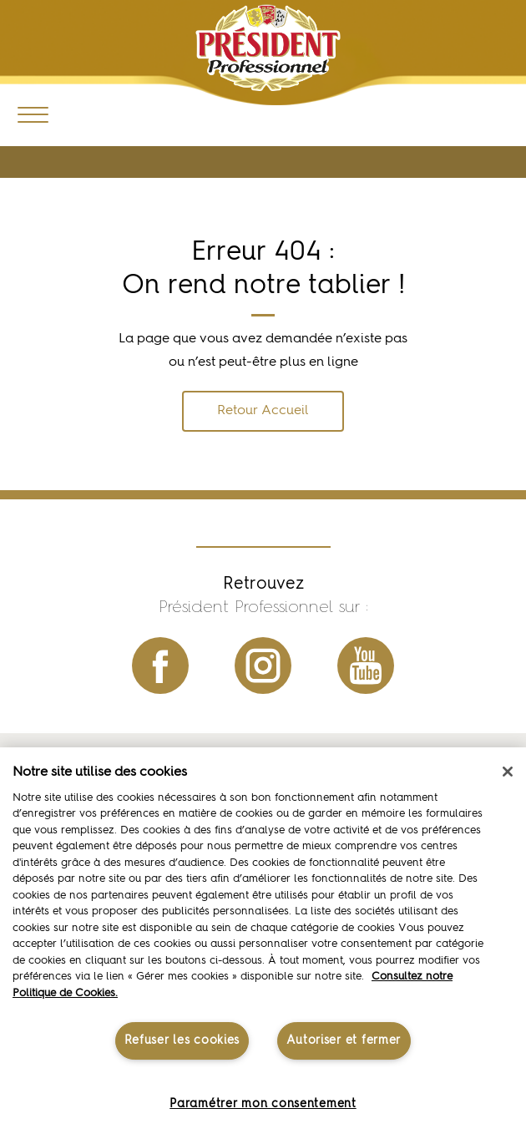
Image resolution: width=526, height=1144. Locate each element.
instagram (263, 665)
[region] (263, 945)
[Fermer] (507, 771)
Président (268, 48)
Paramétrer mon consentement (262, 1104)
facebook (160, 665)
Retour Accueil (263, 411)
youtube (365, 665)
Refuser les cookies (182, 1040)
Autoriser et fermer (343, 1040)
